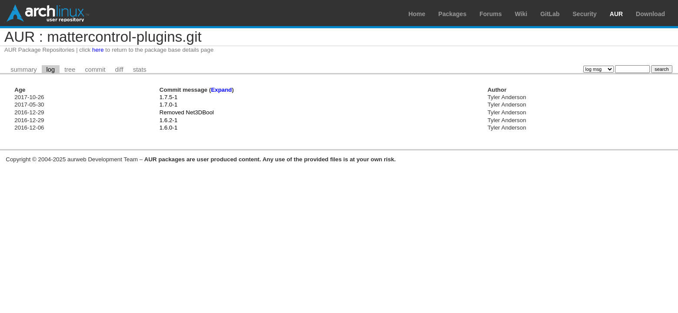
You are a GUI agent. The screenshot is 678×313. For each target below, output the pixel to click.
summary (23, 69)
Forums (490, 13)
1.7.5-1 (169, 97)
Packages (453, 13)
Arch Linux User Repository (48, 13)
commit (95, 69)
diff (119, 69)
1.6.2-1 (169, 120)
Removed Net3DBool (187, 112)
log (51, 69)
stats (139, 69)
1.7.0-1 (169, 104)
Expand (221, 90)
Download (650, 13)
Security (585, 13)
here (98, 50)
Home (417, 13)
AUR (616, 13)
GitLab (549, 13)
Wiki (521, 13)
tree (69, 69)
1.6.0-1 (169, 127)
